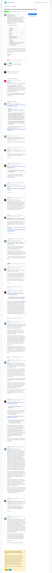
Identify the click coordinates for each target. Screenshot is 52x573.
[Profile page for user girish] (5, 64)
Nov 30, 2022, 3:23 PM (15, 216)
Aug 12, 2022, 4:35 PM (17, 80)
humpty (8, 71)
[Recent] (1, 3)
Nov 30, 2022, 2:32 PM (15, 184)
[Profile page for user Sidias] (5, 136)
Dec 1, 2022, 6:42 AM (16, 322)
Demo (41, 2)
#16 (25, 361)
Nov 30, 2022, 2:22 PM (15, 149)
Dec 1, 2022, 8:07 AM (16, 400)
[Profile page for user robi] (5, 150)
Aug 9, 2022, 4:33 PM (16, 14)
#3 (25, 71)
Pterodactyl (9, 65)
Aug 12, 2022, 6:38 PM (17, 103)
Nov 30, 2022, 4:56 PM (16, 291)
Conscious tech (9, 192)
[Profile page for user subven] (5, 165)
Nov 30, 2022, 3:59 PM (16, 240)
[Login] (51, 1)
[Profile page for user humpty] (5, 72)
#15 (25, 322)
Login (10, 569)
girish (8, 63)
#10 (25, 199)
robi (8, 149)
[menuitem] (51, 1)
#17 (25, 400)
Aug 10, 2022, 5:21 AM (18, 63)
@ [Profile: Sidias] (8, 150)
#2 (25, 63)
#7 (25, 149)
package (18, 276)
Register (6, 569)
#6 (25, 135)
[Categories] (1, 1)
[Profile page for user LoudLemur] (5, 81)
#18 (25, 448)
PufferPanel (9, 54)
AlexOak (8, 14)
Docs (44, 2)
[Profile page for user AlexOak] (5, 15)
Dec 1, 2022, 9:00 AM (16, 448)
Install (47, 2)
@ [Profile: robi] (8, 166)
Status (38, 2)
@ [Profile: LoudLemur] (9, 104)
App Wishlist (6, 11)
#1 (25, 14)
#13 (25, 268)
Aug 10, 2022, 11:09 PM (16, 71)
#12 (25, 240)
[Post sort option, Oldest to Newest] (32, 16)
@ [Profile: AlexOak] (9, 81)
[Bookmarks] (1, 9)
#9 (25, 184)
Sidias (8, 135)
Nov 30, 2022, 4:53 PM (15, 268)
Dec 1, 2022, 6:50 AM (16, 361)
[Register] (51, 3)
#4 (25, 80)
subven (10, 182)
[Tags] (1, 5)
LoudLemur (9, 80)
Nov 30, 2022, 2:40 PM (16, 199)
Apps (35, 2)
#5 (25, 103)
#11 (25, 216)
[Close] (24, 551)
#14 (25, 291)
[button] (1, 570)
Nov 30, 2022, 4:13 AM (16, 135)
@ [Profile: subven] (9, 186)
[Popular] (1, 7)
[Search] (1, 11)
